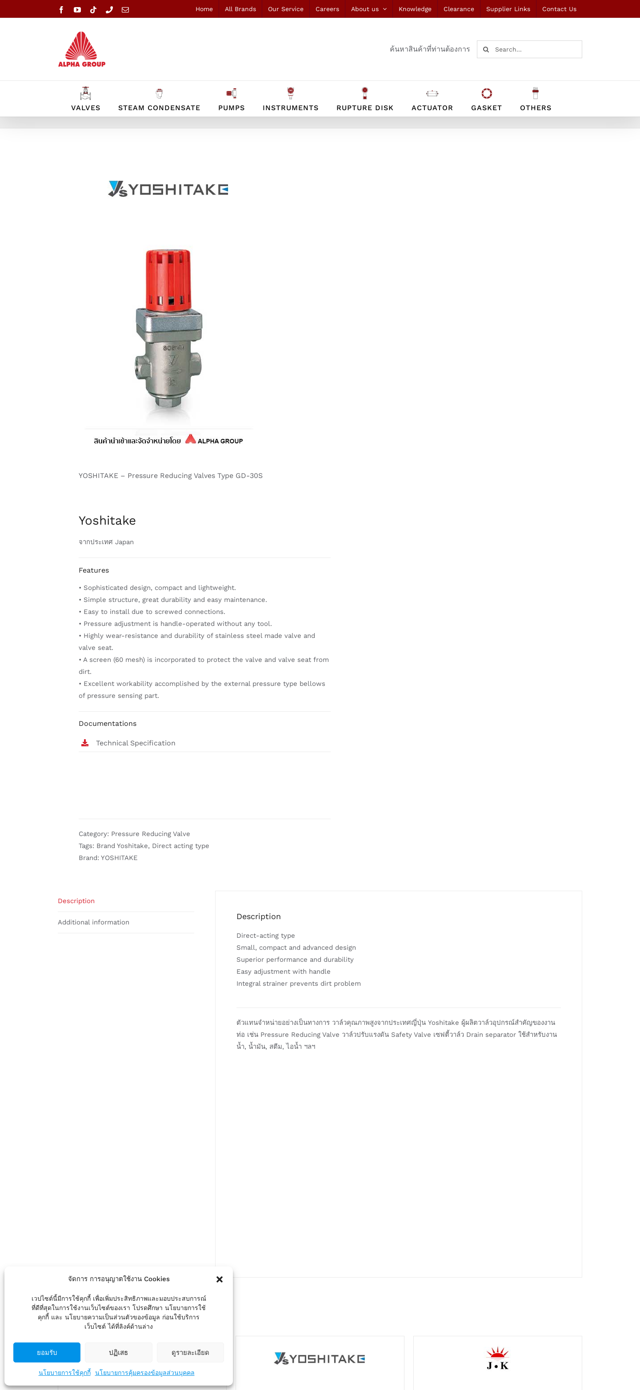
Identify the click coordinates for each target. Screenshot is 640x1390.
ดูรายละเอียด (190, 1352)
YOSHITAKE (119, 858)
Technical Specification (136, 743)
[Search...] (529, 49)
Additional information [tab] (93, 922)
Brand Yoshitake (122, 846)
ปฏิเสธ (118, 1352)
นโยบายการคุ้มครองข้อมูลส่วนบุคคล (145, 1372)
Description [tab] (76, 901)
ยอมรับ (47, 1352)
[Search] (486, 49)
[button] (219, 1279)
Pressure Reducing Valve (150, 834)
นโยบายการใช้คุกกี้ (65, 1372)
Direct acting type (180, 846)
